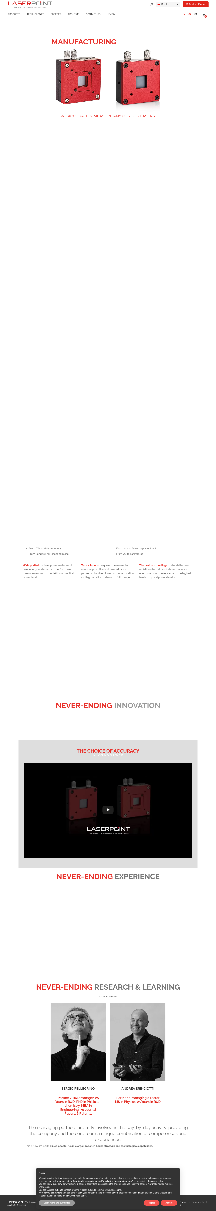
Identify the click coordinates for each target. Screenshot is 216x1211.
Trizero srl (21, 1205)
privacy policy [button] (116, 1178)
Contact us (185, 1202)
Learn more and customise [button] (57, 1203)
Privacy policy (199, 1202)
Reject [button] (151, 1203)
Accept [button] (168, 1203)
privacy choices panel (76, 1196)
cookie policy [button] (157, 1181)
